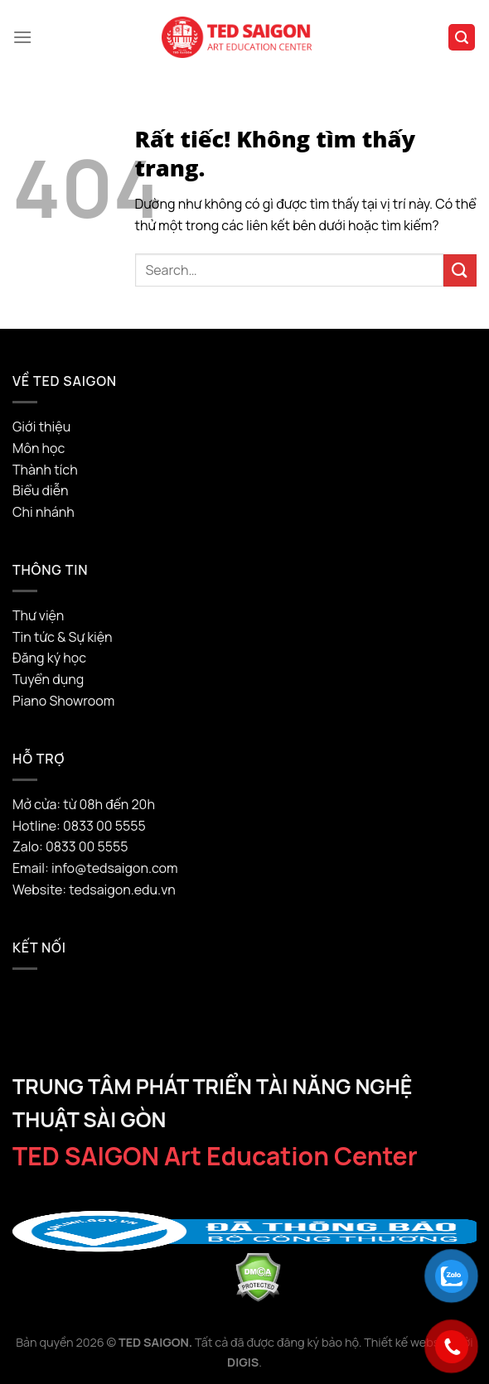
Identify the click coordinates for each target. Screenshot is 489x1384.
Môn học (38, 448)
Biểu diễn (40, 490)
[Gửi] (460, 270)
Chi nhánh (43, 512)
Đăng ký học (49, 658)
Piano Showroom (63, 701)
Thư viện (38, 615)
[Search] (461, 37)
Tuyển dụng (48, 679)
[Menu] (22, 37)
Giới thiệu (41, 426)
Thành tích (45, 470)
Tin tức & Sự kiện (62, 637)
